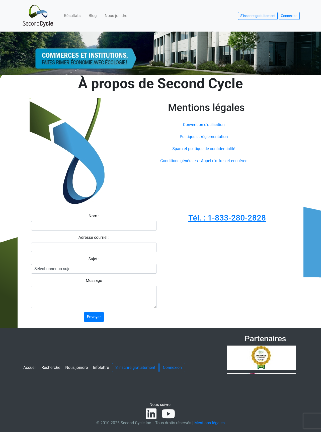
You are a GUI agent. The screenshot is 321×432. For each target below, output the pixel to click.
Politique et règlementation (204, 136)
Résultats (72, 15)
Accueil (29, 367)
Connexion (289, 16)
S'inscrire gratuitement (257, 16)
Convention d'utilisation (204, 124)
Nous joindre (116, 15)
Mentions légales (209, 422)
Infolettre (101, 367)
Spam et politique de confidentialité (203, 148)
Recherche (50, 367)
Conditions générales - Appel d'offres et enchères (203, 160)
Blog (93, 15)
